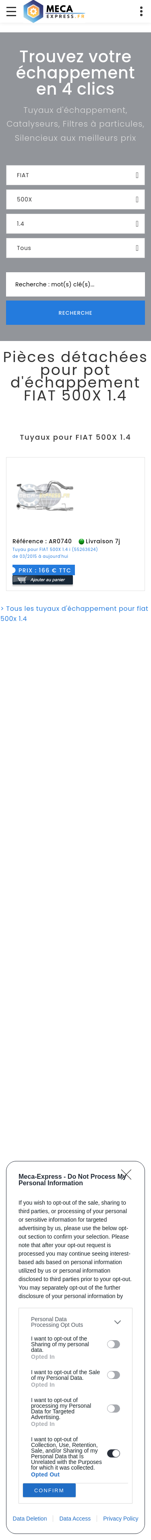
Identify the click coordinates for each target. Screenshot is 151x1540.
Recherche (75, 313)
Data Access (75, 1518)
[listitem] (75, 1322)
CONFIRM (49, 1490)
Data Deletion (30, 1518)
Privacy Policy (120, 1518)
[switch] (113, 1344)
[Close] (129, 1177)
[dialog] (75, 1347)
